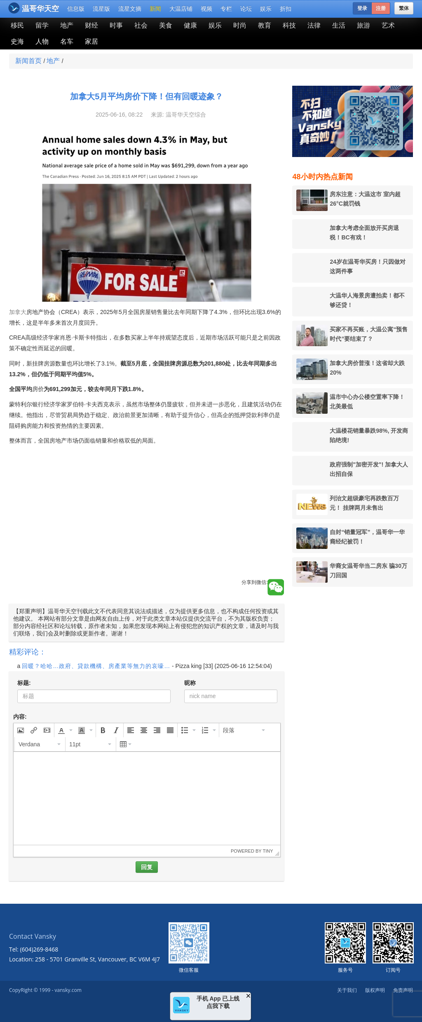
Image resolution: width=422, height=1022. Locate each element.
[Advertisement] (146, 521)
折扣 (285, 8)
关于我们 (347, 990)
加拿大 (17, 312)
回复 (146, 867)
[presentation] (20, 730)
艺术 (388, 25)
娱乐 (266, 8)
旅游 (363, 25)
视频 (206, 8)
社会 (141, 25)
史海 (17, 41)
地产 (66, 25)
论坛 (246, 8)
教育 (264, 25)
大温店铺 (180, 8)
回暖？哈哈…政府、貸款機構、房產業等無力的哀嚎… (96, 666)
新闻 (155, 8)
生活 (338, 25)
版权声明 (375, 990)
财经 (91, 25)
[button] (20, 730)
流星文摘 (129, 8)
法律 (314, 25)
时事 (116, 25)
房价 (38, 389)
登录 (362, 8)
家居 (91, 41)
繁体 (404, 8)
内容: (20, 716)
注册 (381, 8)
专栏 (226, 8)
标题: (24, 683)
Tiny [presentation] (268, 851)
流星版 (101, 8)
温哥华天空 (33, 8)
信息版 (75, 8)
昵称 (190, 683)
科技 (289, 25)
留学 (42, 25)
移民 (17, 25)
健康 (190, 25)
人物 (42, 41)
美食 (165, 25)
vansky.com (67, 990)
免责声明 (403, 990)
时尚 (239, 25)
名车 (66, 41)
